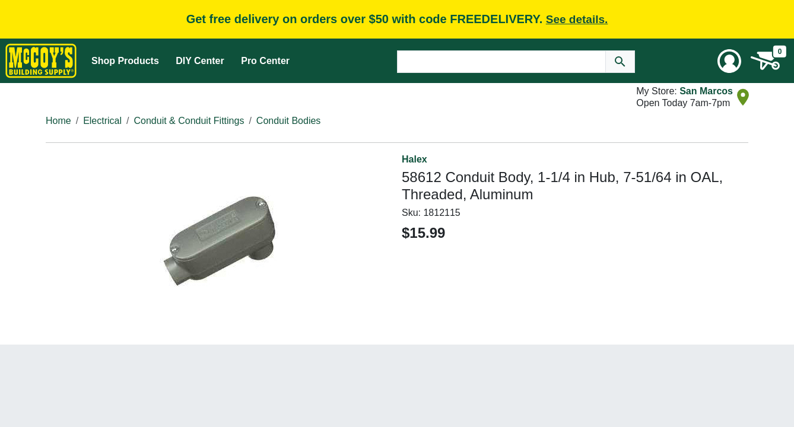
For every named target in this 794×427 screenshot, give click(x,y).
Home (58, 121)
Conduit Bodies (288, 121)
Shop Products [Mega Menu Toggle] (125, 61)
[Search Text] (501, 61)
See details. (577, 19)
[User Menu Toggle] (729, 61)
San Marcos (706, 91)
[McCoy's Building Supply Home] (41, 61)
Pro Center (265, 61)
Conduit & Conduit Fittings (189, 121)
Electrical (102, 121)
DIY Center (200, 61)
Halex (414, 159)
